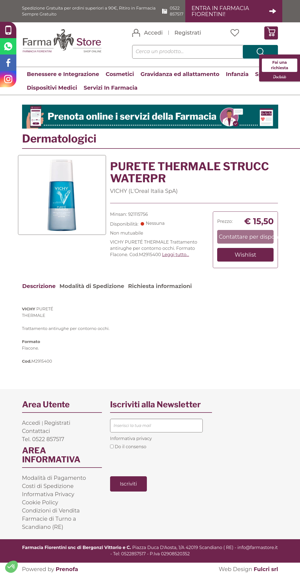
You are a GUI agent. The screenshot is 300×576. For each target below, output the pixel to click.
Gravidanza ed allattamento (180, 74)
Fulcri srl (266, 569)
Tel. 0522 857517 (43, 439)
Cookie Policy (40, 502)
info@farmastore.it (257, 547)
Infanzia (237, 74)
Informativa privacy (131, 438)
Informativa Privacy (48, 494)
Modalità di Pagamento (54, 478)
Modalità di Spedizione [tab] (91, 286)
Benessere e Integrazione (63, 74)
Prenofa (67, 569)
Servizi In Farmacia (111, 87)
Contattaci (36, 431)
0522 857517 (179, 11)
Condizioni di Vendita (51, 511)
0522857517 (133, 553)
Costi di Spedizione (48, 486)
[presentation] (151, 462)
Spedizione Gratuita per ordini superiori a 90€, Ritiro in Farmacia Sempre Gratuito (81, 11)
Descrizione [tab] (39, 286)
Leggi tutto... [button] (175, 254)
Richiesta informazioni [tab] (160, 286)
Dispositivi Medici (52, 87)
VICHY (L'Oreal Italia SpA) (144, 191)
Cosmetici (120, 74)
